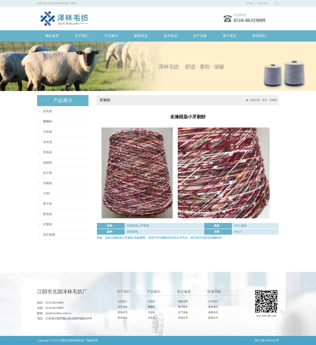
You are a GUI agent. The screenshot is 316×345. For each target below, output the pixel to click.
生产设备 (200, 36)
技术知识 (170, 36)
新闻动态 (141, 36)
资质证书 (122, 312)
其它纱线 (49, 234)
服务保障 (183, 301)
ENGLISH (263, 3)
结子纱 (47, 173)
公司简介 (122, 301)
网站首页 (52, 36)
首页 (264, 100)
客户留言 (230, 36)
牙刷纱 (47, 183)
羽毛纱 (47, 152)
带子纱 (47, 203)
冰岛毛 (47, 142)
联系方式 (213, 317)
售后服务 (184, 292)
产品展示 (111, 36)
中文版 (249, 3)
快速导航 (214, 292)
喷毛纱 (47, 214)
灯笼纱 (47, 224)
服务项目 (213, 306)
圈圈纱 (47, 121)
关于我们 (81, 36)
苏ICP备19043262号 (267, 340)
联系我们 (259, 36)
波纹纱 (47, 162)
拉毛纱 (47, 111)
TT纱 (46, 193)
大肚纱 (47, 131)
